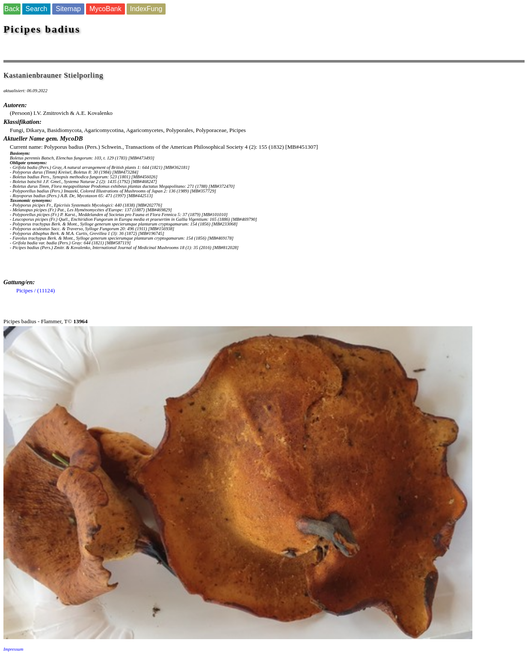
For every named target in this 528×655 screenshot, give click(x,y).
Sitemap (68, 8)
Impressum (13, 649)
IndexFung (146, 8)
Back (12, 8)
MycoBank (105, 8)
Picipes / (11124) (35, 290)
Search (36, 8)
